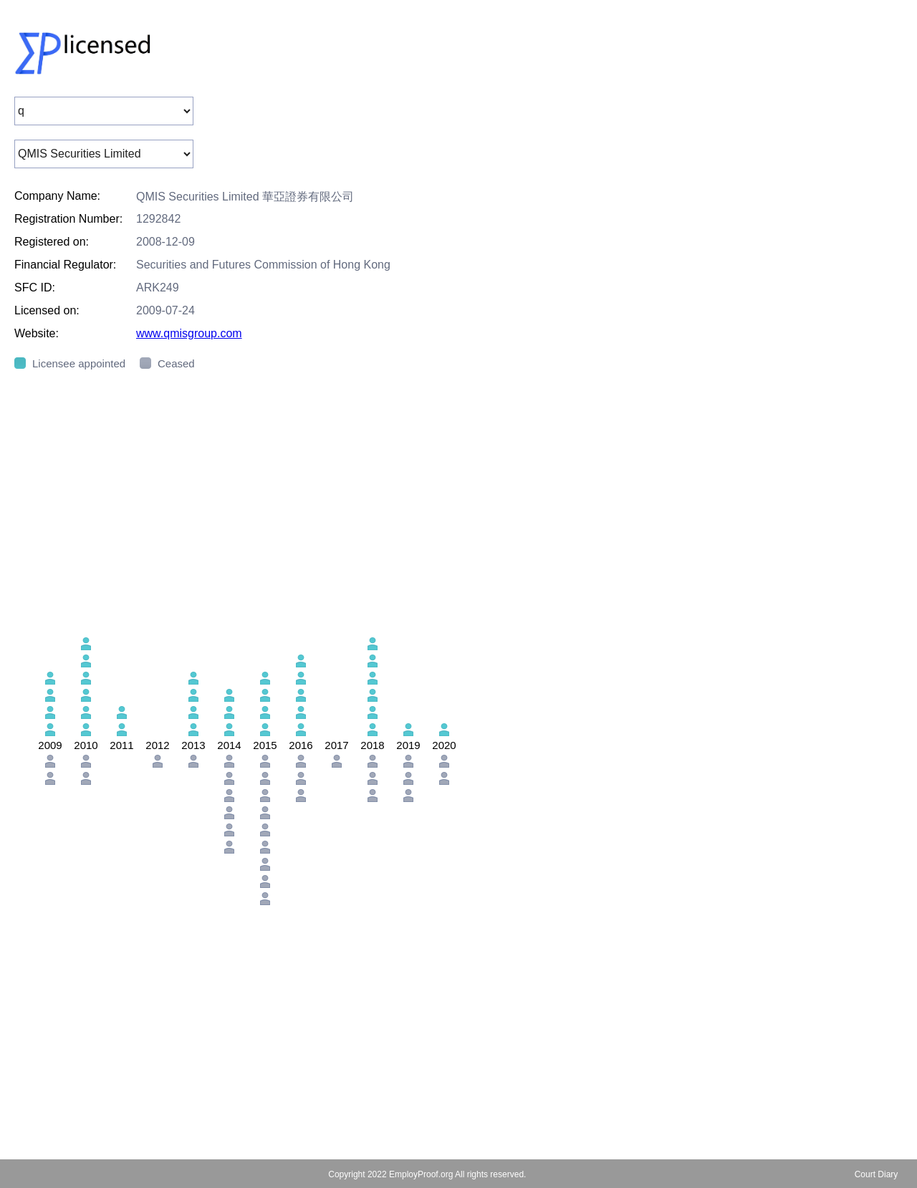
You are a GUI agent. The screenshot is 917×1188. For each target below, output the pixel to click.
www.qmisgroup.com (189, 333)
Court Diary (876, 1174)
